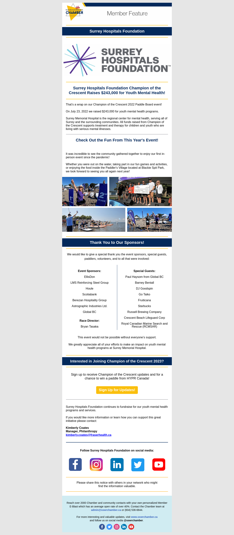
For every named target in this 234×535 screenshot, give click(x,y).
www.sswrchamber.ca (144, 516)
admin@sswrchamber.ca (106, 509)
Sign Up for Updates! (117, 390)
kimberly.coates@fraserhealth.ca (88, 434)
